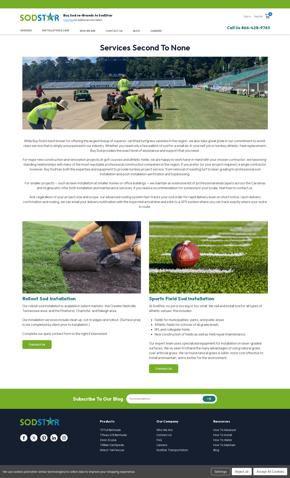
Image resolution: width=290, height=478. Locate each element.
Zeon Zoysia (108, 440)
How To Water (222, 440)
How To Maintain (224, 445)
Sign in (247, 16)
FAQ (159, 440)
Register (258, 16)
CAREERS (156, 31)
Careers (161, 445)
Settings (220, 471)
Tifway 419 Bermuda (113, 435)
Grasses (26, 30)
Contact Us (114, 31)
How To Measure (224, 430)
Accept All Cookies (270, 471)
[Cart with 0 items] (267, 17)
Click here (68, 20)
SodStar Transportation (172, 450)
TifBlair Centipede (112, 445)
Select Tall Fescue (112, 450)
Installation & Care (55, 30)
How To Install (222, 435)
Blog (136, 31)
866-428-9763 (255, 27)
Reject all (242, 471)
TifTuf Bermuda (110, 430)
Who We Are (87, 31)
